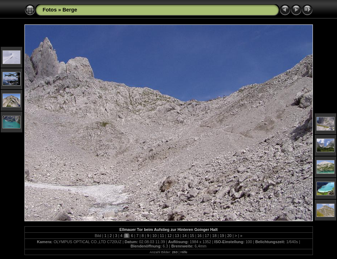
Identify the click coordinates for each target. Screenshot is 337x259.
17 (207, 235)
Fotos (50, 10)
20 (229, 235)
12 (169, 235)
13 (177, 235)
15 (192, 235)
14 (184, 235)
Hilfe (184, 252)
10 (154, 235)
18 (214, 235)
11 (162, 235)
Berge (70, 10)
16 (199, 235)
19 (222, 235)
